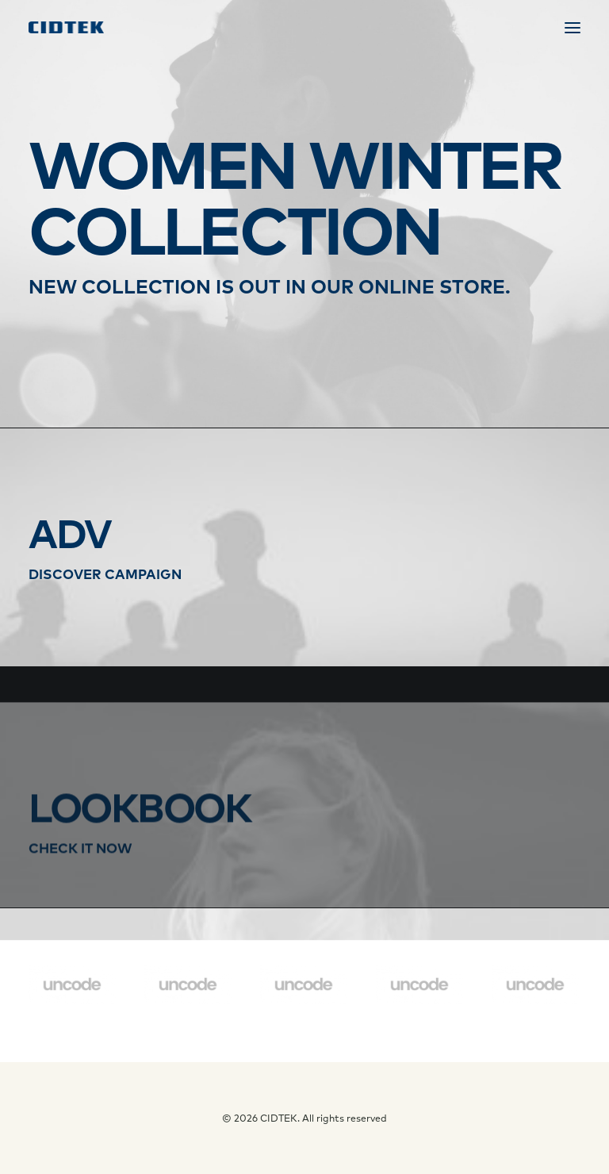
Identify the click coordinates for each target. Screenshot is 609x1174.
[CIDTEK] (66, 27)
